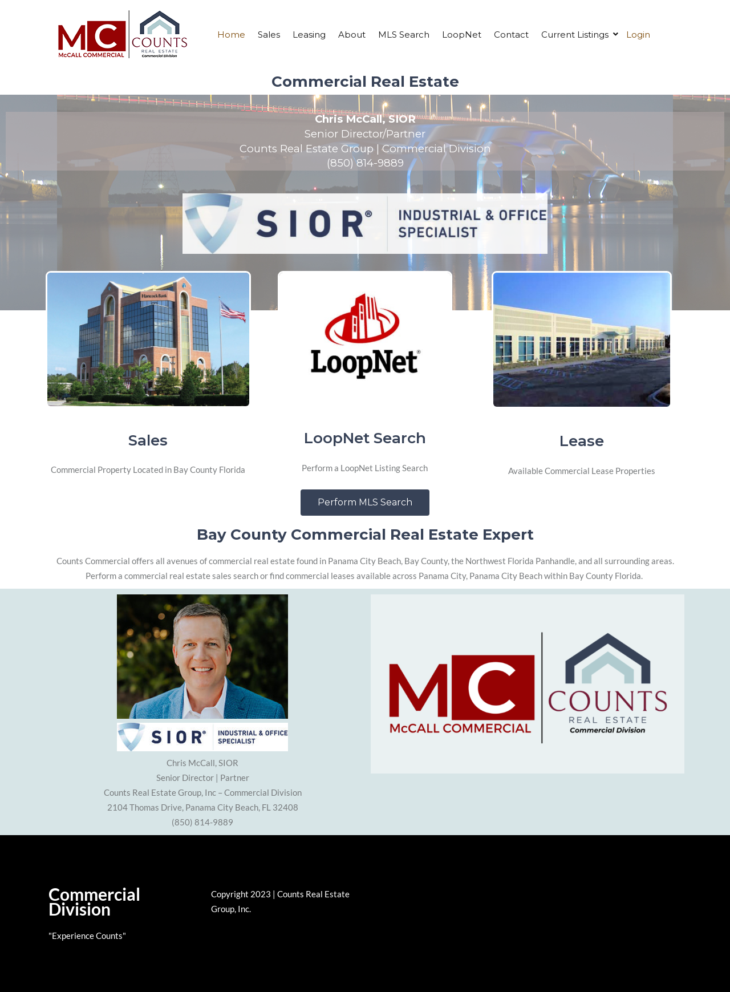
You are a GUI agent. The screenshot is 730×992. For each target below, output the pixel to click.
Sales (269, 34)
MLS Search (403, 34)
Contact (511, 34)
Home (231, 34)
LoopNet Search (365, 438)
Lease (581, 441)
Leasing (309, 34)
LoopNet (461, 34)
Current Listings (575, 34)
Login (638, 34)
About (352, 34)
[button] (365, 502)
